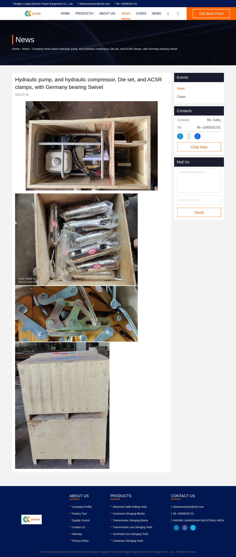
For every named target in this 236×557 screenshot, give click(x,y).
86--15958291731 (126, 3)
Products (84, 13)
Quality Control (81, 520)
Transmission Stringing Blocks (130, 520)
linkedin (176, 528)
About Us (107, 13)
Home (65, 13)
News (125, 13)
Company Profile (82, 506)
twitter (193, 528)
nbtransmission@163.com (94, 3)
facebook (185, 528)
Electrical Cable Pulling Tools (130, 506)
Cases (141, 13)
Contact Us (78, 527)
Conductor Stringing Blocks (129, 513)
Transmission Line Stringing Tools (132, 527)
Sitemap (77, 533)
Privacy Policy (80, 540)
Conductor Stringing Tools (128, 540)
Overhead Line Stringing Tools (130, 533)
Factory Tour (79, 513)
